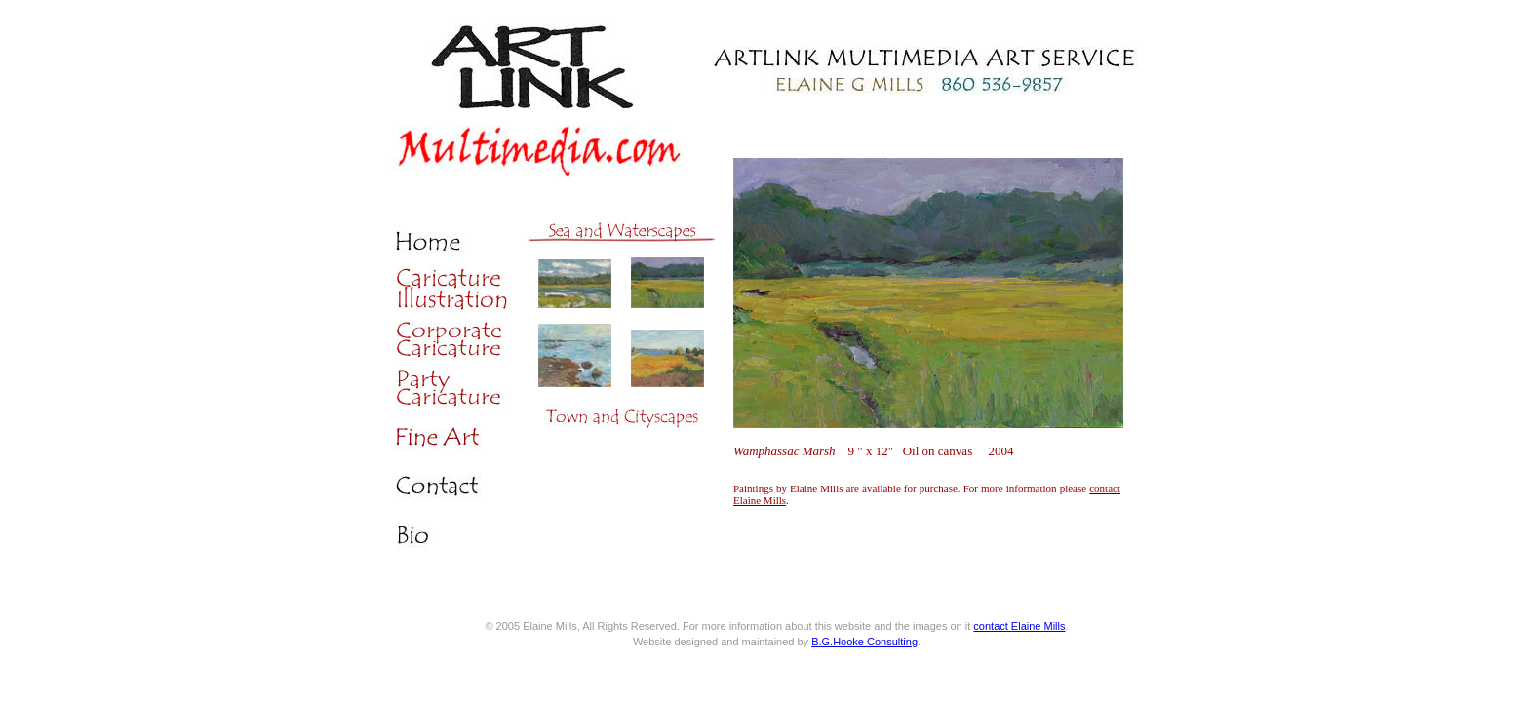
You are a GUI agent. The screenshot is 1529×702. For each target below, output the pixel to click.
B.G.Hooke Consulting (864, 641)
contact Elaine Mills (1019, 626)
